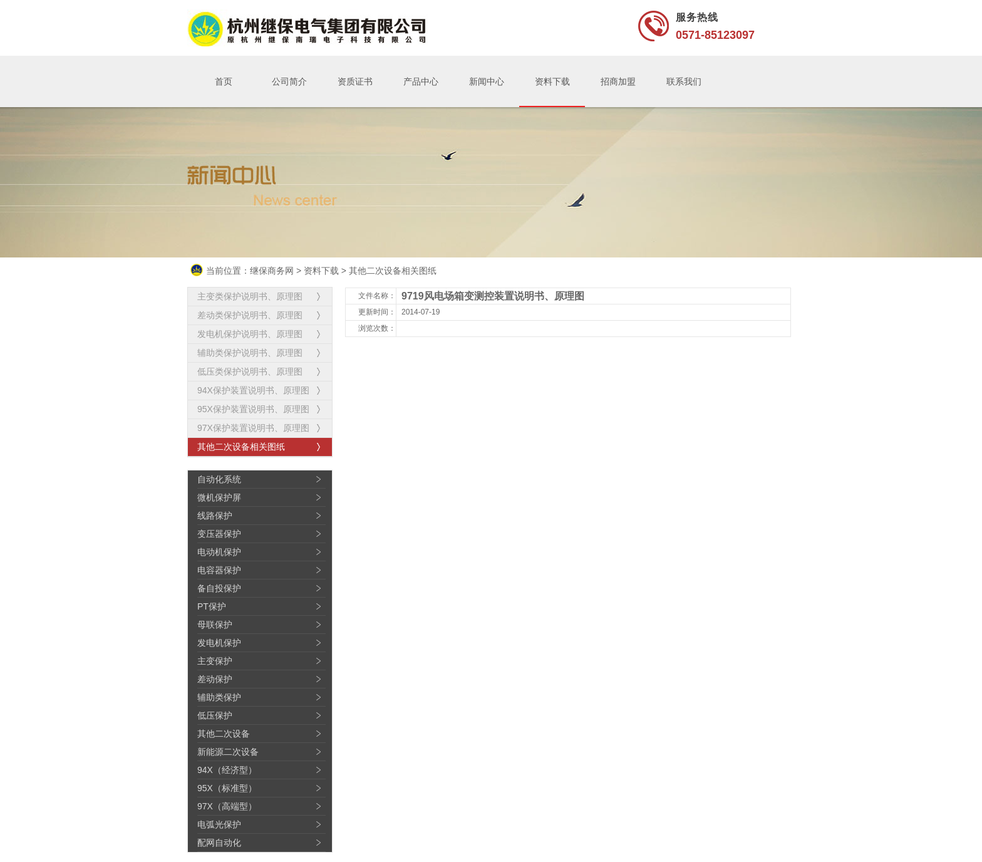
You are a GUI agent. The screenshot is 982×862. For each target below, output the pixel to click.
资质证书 (355, 81)
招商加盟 (618, 81)
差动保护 (214, 679)
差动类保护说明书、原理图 (249, 315)
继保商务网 (272, 271)
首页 (223, 81)
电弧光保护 (219, 824)
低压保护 (214, 715)
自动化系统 (219, 479)
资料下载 (552, 81)
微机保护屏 (219, 497)
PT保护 (211, 606)
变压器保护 (219, 534)
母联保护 (214, 625)
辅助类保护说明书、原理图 (249, 353)
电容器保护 (219, 570)
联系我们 (683, 81)
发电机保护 (219, 643)
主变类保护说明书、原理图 (249, 296)
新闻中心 (486, 81)
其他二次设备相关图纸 (393, 271)
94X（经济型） (227, 770)
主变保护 (214, 661)
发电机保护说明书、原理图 (249, 334)
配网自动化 (219, 843)
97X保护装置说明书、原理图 (253, 428)
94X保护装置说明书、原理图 (253, 390)
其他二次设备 (223, 734)
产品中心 (420, 81)
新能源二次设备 (228, 752)
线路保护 (214, 516)
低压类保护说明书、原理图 (249, 371)
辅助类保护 (219, 697)
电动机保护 (219, 552)
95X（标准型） (227, 788)
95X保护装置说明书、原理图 (253, 409)
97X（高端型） (227, 806)
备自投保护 (219, 588)
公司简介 (289, 81)
